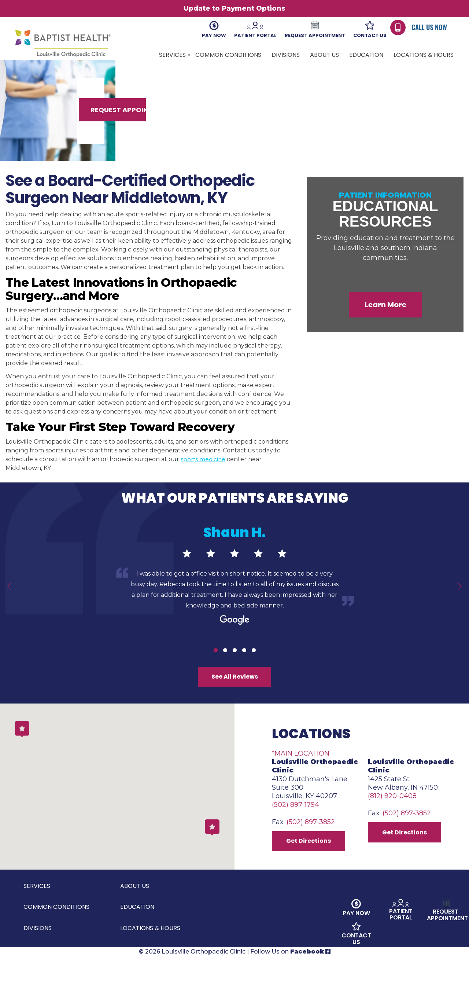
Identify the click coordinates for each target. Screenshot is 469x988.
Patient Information (385, 210)
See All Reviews (234, 694)
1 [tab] (216, 665)
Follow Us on (290, 983)
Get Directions (312, 870)
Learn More (385, 320)
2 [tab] (225, 665)
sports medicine (204, 474)
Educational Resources (385, 229)
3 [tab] (235, 665)
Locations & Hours (424, 55)
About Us (324, 55)
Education (366, 55)
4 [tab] (244, 665)
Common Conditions (228, 55)
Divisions (286, 55)
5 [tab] (254, 665)
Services (172, 55)
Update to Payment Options (234, 8)
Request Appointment (387, 124)
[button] (212, 853)
